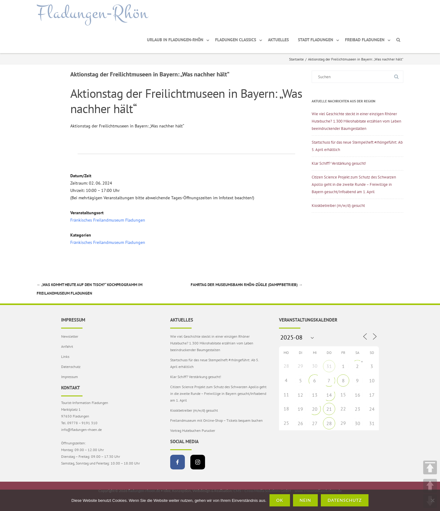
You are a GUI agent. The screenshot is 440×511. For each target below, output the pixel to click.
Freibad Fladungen (364, 39)
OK (279, 500)
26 (300, 423)
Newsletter (69, 336)
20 (314, 409)
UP (430, 486)
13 (314, 395)
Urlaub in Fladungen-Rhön (175, 39)
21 (329, 409)
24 (372, 409)
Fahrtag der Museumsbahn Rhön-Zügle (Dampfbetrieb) (246, 284)
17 (372, 395)
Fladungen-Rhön (92, 13)
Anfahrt (67, 346)
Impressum (69, 376)
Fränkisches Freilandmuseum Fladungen (107, 220)
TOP (430, 467)
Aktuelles (278, 39)
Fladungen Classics (235, 39)
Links (65, 356)
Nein (305, 500)
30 (357, 423)
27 (314, 423)
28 (329, 423)
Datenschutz (70, 366)
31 (329, 366)
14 (329, 395)
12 (300, 395)
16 (357, 395)
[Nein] (432, 500)
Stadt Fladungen (315, 39)
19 (300, 409)
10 (372, 380)
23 (357, 409)
